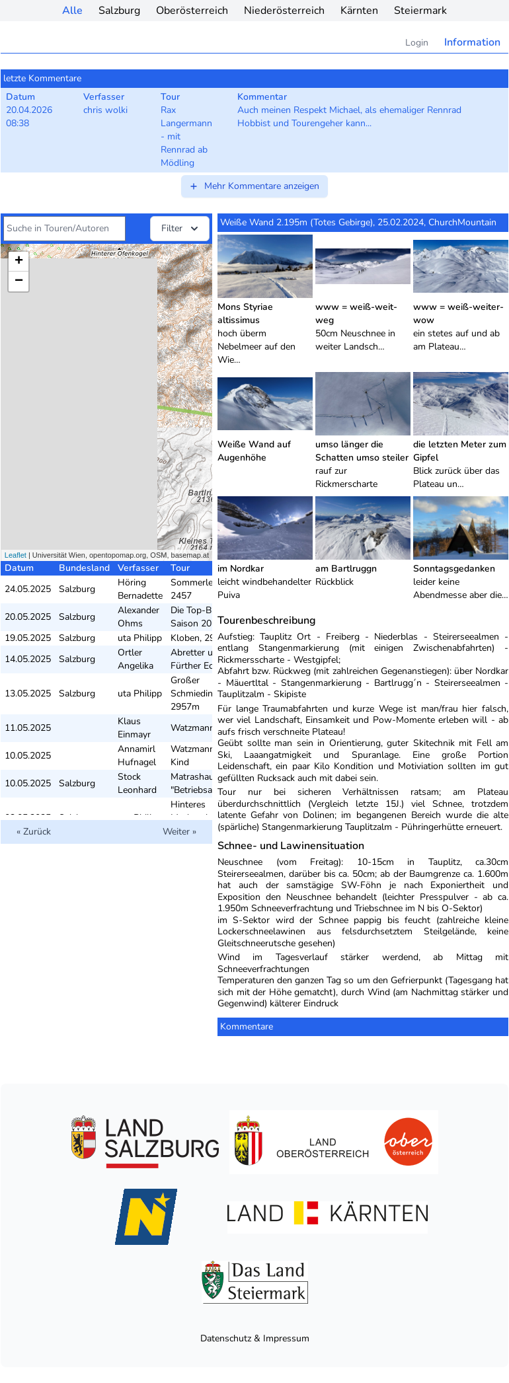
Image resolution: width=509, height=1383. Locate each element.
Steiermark (420, 10)
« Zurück (34, 831)
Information (472, 42)
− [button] (19, 281)
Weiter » (179, 831)
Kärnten (359, 10)
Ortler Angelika (135, 659)
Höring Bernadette (140, 589)
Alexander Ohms (138, 617)
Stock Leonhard (137, 783)
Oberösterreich (192, 10)
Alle (72, 10)
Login (416, 42)
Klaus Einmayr (134, 728)
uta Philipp (140, 638)
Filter (181, 228)
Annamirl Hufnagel (137, 755)
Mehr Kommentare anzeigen (253, 186)
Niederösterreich (284, 10)
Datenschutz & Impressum (254, 1338)
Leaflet (15, 555)
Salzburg (119, 10)
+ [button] (19, 262)
